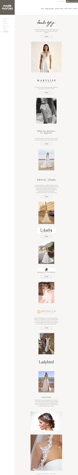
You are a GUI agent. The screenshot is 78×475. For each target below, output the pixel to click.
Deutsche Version (61, 1)
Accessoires (5, 31)
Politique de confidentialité (43, 473)
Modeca (4, 28)
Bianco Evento (6, 26)
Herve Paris (5, 23)
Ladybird (5, 30)
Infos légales (53, 473)
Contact (75, 8)
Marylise (5, 20)
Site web (46, 36)
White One (5, 21)
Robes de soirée (59, 8)
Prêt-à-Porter (68, 8)
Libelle (4, 25)
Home (42, 8)
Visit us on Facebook (72, 1)
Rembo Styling (6, 18)
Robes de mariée (49, 8)
